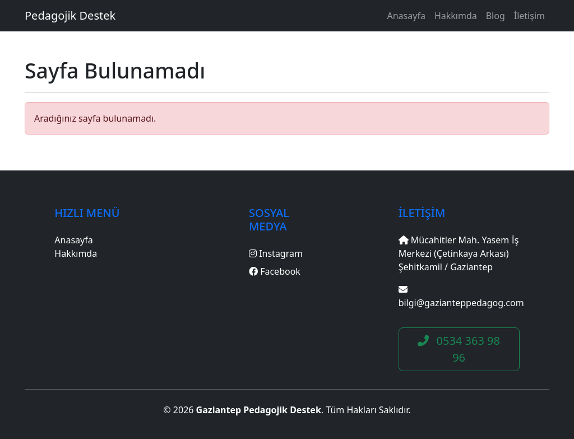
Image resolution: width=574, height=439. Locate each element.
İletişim (529, 16)
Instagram (276, 253)
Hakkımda (455, 16)
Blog (495, 16)
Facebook (274, 271)
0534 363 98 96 (459, 349)
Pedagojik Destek (70, 15)
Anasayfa (406, 16)
